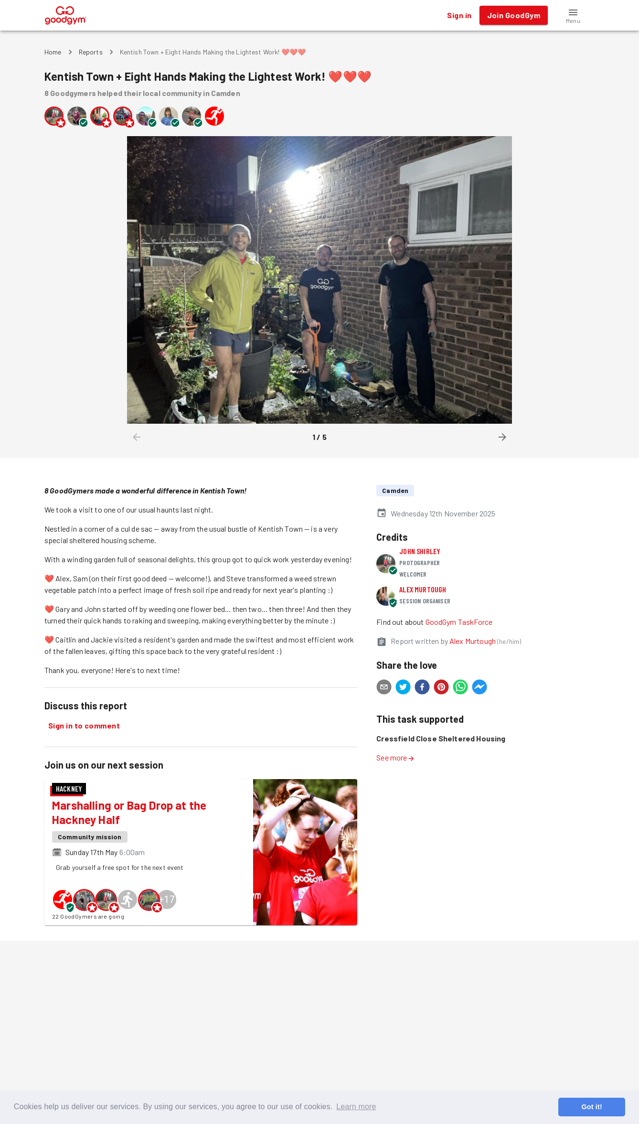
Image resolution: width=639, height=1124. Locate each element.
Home (53, 52)
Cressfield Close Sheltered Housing (440, 738)
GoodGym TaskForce (459, 621)
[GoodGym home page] (65, 14)
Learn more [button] (356, 1107)
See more (395, 757)
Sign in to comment (84, 725)
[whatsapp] (460, 688)
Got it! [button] (591, 1107)
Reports (91, 52)
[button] (573, 15)
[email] (384, 688)
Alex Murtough (422, 589)
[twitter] (403, 688)
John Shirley (419, 551)
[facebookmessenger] (479, 688)
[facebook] (422, 688)
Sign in (459, 15)
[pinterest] (441, 688)
